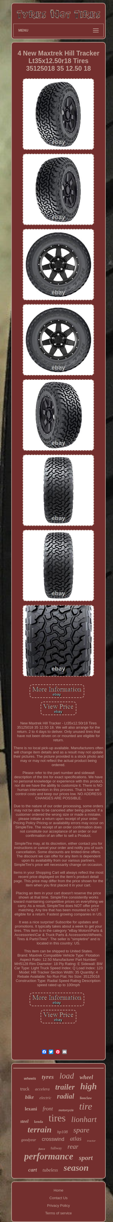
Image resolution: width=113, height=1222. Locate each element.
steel (24, 1121)
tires (57, 1118)
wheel (86, 1077)
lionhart (84, 1119)
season (76, 1168)
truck (24, 1088)
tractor (91, 1140)
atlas (75, 1138)
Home (58, 1190)
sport (86, 1157)
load (66, 1075)
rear (73, 1146)
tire (85, 1106)
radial (65, 1096)
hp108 (62, 1132)
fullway (56, 1148)
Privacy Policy (58, 1205)
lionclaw (86, 1098)
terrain (40, 1129)
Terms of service (58, 1213)
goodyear (28, 1140)
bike (29, 1097)
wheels (30, 1078)
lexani (31, 1109)
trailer (65, 1087)
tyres (48, 1076)
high (88, 1086)
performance (48, 1156)
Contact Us (58, 1198)
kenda (38, 1122)
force (42, 1148)
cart (32, 1170)
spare (81, 1130)
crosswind (53, 1139)
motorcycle (66, 1110)
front (48, 1109)
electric (45, 1098)
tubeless (50, 1170)
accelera (42, 1089)
